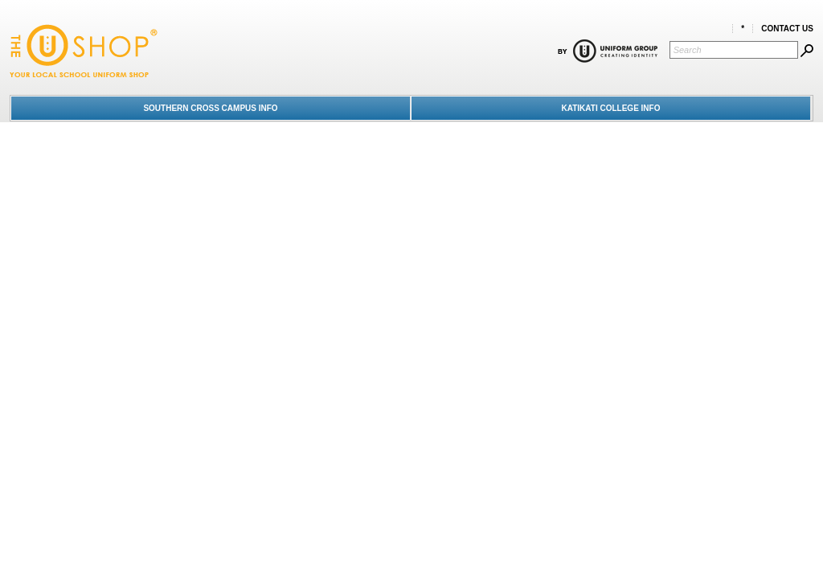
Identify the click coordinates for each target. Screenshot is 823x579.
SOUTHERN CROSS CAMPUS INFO (210, 108)
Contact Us (787, 28)
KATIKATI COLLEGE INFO (611, 108)
